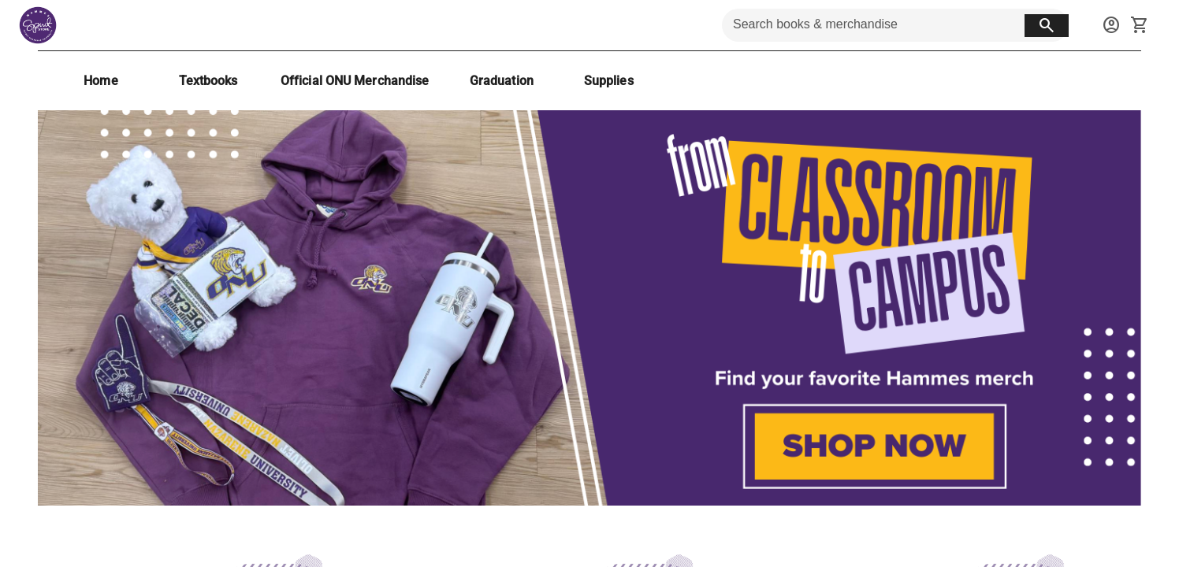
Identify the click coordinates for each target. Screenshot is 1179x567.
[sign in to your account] (1111, 25)
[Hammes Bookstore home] (38, 25)
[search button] (1047, 25)
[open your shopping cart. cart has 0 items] (1139, 25)
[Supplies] (608, 80)
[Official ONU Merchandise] (354, 80)
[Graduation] (501, 80)
